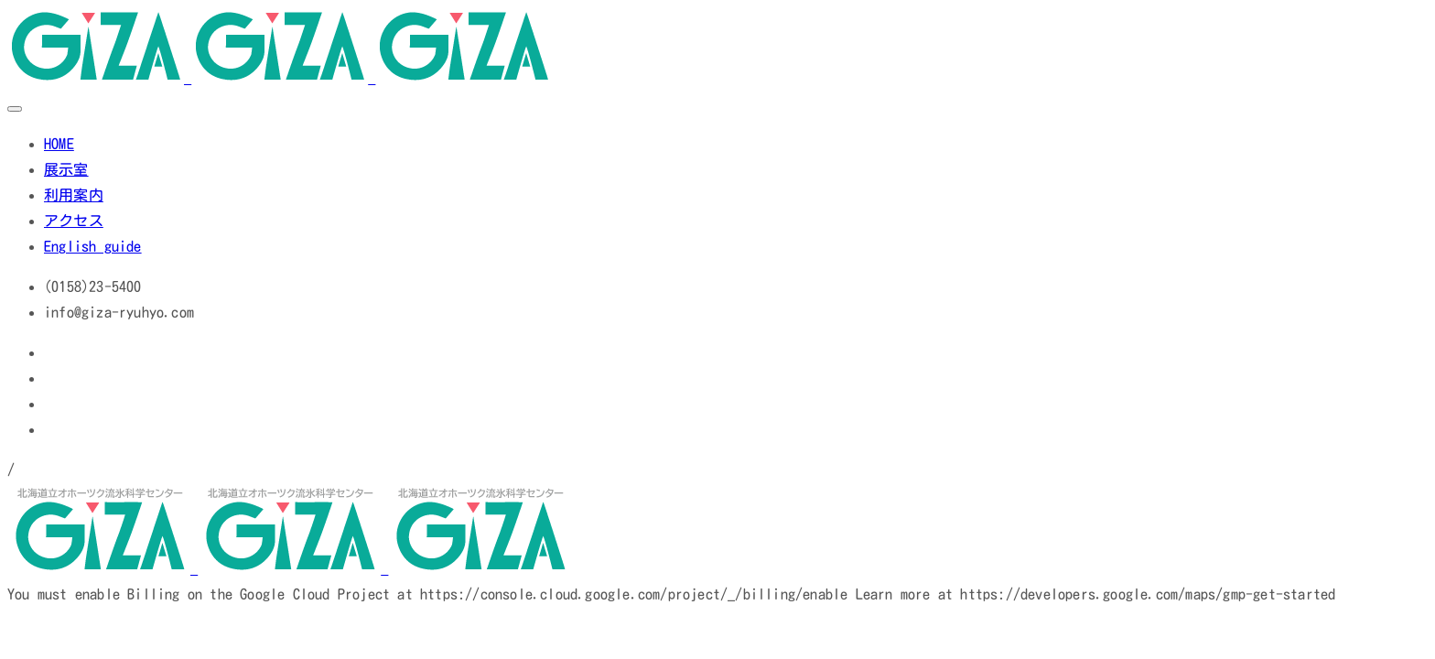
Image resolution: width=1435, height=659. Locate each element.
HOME (59, 143)
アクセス (73, 220)
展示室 (66, 169)
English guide (93, 246)
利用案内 (73, 195)
